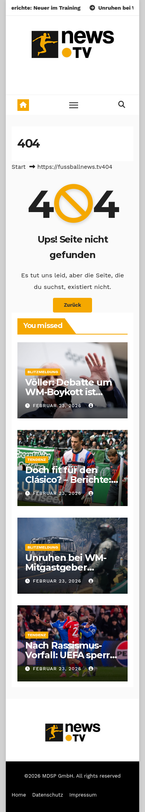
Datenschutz (47, 795)
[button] (121, 104)
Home (19, 795)
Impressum (83, 795)
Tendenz (36, 459)
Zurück (72, 305)
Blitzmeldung (42, 372)
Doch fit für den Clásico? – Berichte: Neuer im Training (68, 479)
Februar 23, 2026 (58, 405)
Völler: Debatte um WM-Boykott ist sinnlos (68, 392)
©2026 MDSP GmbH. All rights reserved (72, 776)
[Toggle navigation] (73, 105)
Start (19, 166)
